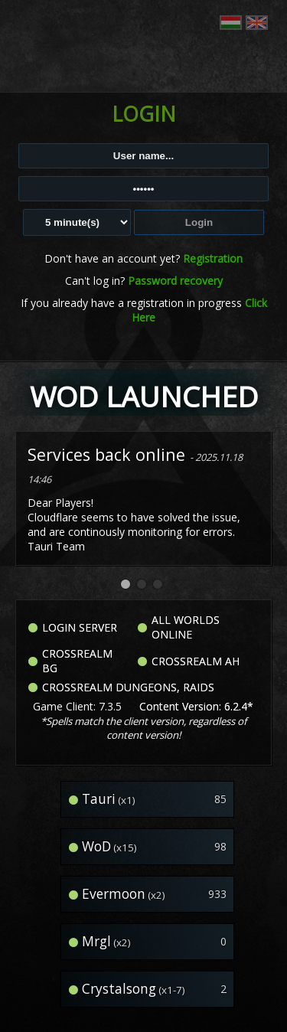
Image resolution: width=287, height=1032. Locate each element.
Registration (213, 258)
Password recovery (175, 280)
